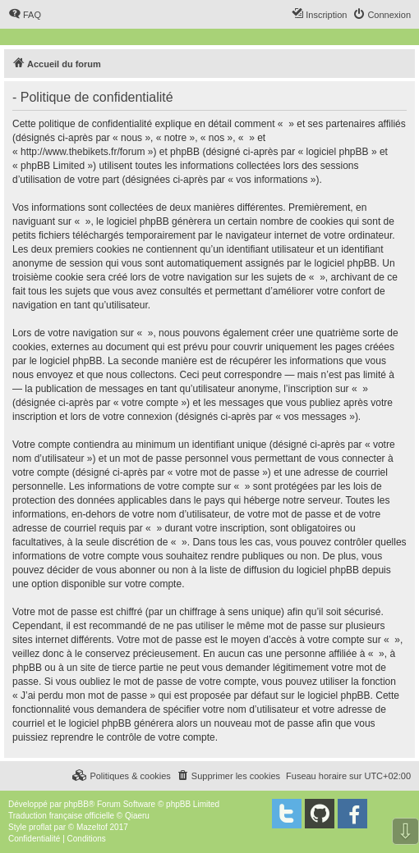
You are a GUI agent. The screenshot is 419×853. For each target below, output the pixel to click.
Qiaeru (137, 815)
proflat (40, 827)
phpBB (76, 804)
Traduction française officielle (61, 815)
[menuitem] (24, 15)
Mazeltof (92, 827)
